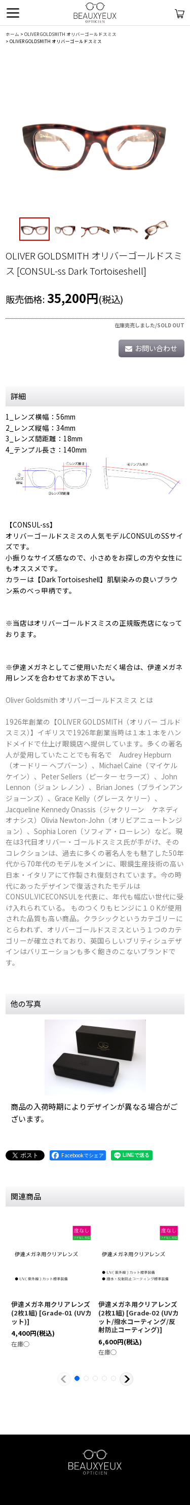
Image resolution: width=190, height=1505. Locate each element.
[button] (34, 229)
